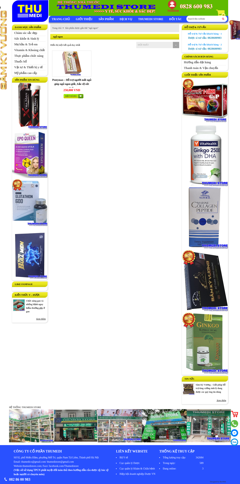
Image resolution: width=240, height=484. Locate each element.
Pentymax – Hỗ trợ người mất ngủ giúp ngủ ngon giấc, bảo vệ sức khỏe (71, 84)
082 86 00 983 (17, 479)
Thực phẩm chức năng (28, 55)
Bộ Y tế (123, 457)
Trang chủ (56, 28)
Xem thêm (41, 318)
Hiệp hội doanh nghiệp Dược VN (137, 474)
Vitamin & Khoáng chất (29, 50)
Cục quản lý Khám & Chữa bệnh (137, 468)
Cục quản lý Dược (129, 463)
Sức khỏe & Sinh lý (26, 38)
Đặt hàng (72, 96)
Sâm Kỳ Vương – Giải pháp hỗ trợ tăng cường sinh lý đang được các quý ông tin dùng (211, 388)
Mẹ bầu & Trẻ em (26, 44)
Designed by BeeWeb (218, 482)
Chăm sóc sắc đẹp (25, 32)
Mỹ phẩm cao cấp (25, 73)
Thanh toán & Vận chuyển (201, 68)
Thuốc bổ (20, 61)
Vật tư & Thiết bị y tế (28, 67)
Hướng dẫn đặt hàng (197, 62)
